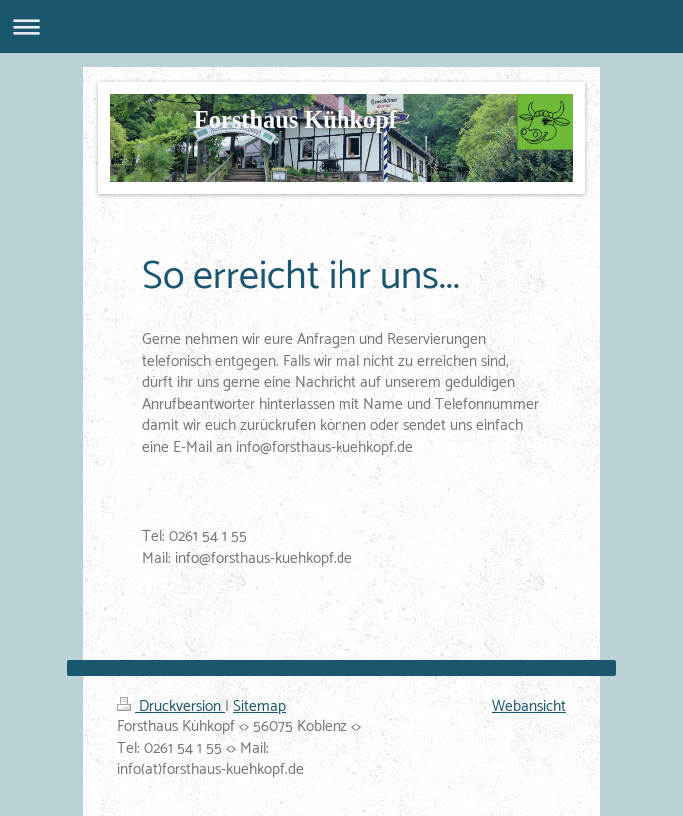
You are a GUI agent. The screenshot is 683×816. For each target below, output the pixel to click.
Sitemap (259, 706)
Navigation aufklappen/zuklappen (341, 26)
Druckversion (171, 706)
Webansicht (529, 706)
